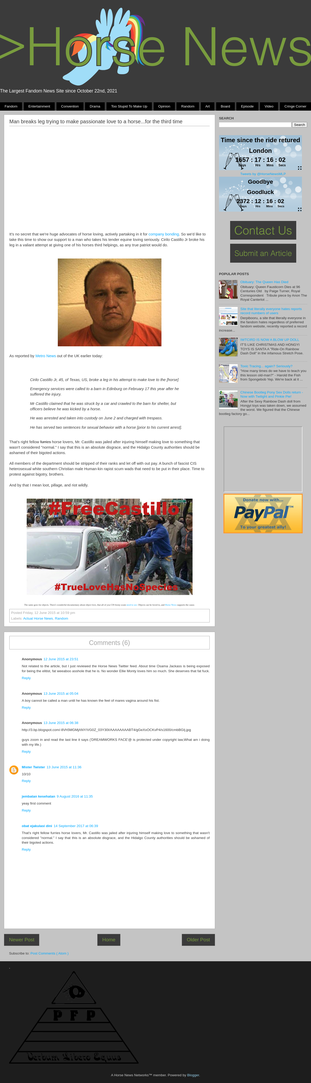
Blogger (193, 1075)
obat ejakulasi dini (37, 826)
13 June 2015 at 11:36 (64, 767)
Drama (95, 106)
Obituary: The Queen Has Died (264, 282)
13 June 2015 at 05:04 (61, 693)
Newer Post (21, 939)
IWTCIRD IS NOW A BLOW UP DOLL (269, 340)
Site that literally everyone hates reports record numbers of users (271, 311)
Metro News (46, 356)
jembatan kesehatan (38, 796)
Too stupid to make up (129, 106)
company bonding (164, 234)
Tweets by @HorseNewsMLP (263, 174)
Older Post (198, 939)
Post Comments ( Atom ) (50, 953)
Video (269, 106)
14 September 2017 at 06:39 (76, 826)
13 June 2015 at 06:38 (61, 723)
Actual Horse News (38, 618)
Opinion (164, 106)
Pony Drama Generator (263, 459)
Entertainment (39, 106)
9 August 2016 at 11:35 (75, 796)
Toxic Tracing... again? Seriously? (266, 366)
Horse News (170, 605)
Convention (70, 106)
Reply (26, 678)
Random (187, 106)
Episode (247, 106)
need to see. (131, 605)
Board (225, 106)
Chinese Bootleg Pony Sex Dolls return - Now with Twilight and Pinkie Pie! (271, 394)
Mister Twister (33, 767)
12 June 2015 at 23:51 (61, 659)
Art (207, 106)
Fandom (11, 106)
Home (108, 939)
